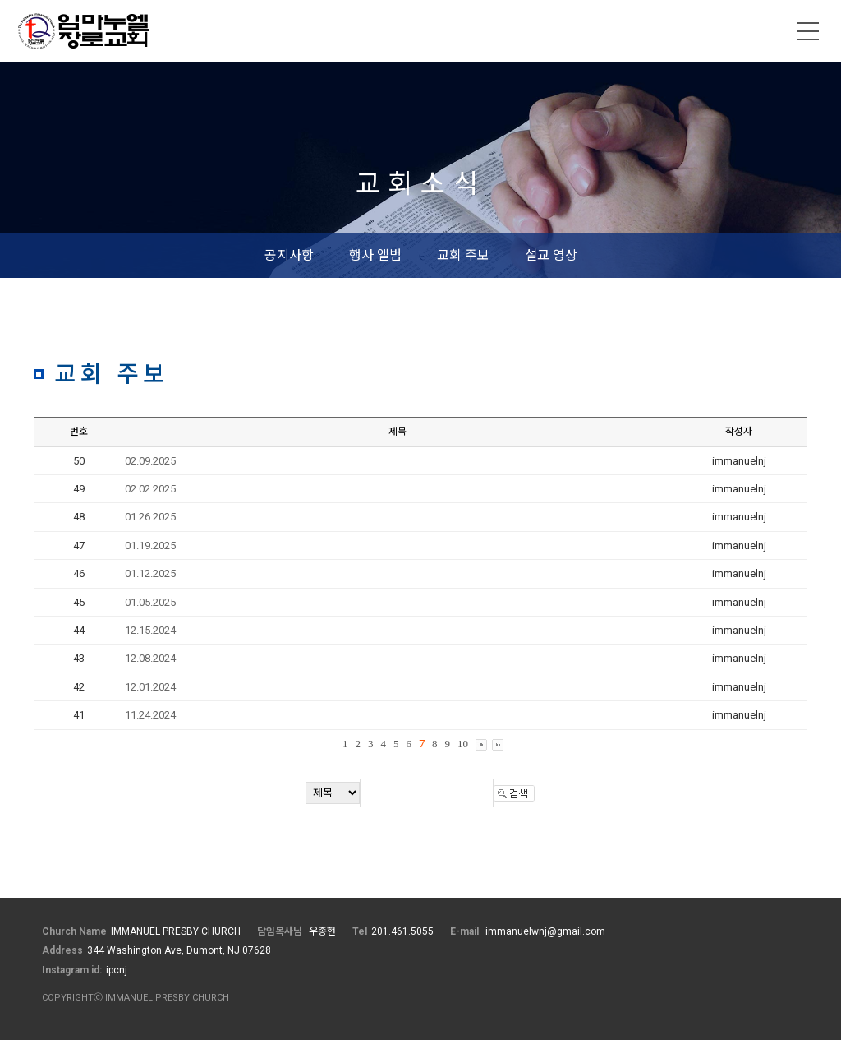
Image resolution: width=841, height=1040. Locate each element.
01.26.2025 (150, 517)
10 (462, 743)
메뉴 (808, 31)
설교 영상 (551, 255)
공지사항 (289, 255)
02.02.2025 (150, 489)
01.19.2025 (150, 545)
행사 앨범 (375, 255)
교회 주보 (463, 255)
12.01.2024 (150, 687)
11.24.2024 (150, 715)
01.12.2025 (150, 573)
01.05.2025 (150, 602)
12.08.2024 (150, 658)
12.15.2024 (150, 630)
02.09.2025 (150, 461)
